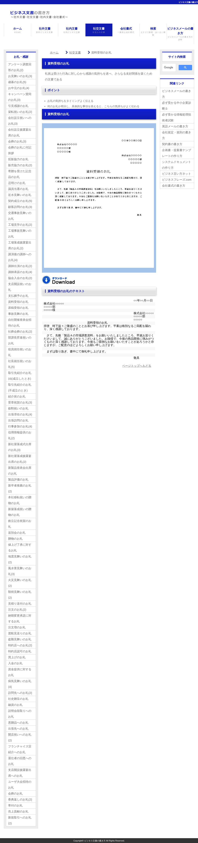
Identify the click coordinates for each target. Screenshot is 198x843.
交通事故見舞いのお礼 (19, 215)
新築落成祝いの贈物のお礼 (19, 511)
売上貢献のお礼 (18, 811)
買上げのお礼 (17, 657)
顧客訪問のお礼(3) (20, 206)
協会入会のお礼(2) (20, 278)
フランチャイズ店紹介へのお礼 (19, 749)
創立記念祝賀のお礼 (19, 523)
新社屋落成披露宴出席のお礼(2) (19, 458)
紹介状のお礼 (17, 396)
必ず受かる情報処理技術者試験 (176, 117)
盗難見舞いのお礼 (19, 639)
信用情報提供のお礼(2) (19, 435)
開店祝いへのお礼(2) (19, 737)
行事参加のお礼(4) (20, 426)
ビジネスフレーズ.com (177, 179)
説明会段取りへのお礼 (19, 713)
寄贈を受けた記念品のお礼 (19, 174)
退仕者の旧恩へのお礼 (19, 761)
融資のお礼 (15, 704)
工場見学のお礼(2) (20, 224)
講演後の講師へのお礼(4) (19, 257)
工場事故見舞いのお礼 (19, 233)
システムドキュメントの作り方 (176, 164)
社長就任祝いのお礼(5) (19, 363)
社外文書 (44, 30)
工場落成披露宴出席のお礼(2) (19, 245)
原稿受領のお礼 (18, 307)
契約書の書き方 (172, 144)
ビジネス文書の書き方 (188, 2)
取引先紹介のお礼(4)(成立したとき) (19, 375)
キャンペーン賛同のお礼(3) (19, 96)
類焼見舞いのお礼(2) (19, 594)
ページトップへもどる (136, 365)
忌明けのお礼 (17, 183)
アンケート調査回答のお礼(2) (19, 67)
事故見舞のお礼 (18, 313)
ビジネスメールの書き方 (180, 34)
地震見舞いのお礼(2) (19, 559)
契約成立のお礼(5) (20, 200)
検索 (153, 32)
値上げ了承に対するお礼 (19, 547)
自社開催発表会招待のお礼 (19, 322)
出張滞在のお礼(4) (20, 414)
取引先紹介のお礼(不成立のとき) (19, 387)
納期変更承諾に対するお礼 (19, 618)
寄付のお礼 (15, 805)
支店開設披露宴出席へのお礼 (19, 772)
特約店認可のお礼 (19, 651)
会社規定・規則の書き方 (176, 135)
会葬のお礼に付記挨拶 (19, 150)
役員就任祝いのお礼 (19, 352)
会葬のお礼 (15, 793)
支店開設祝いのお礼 (19, 286)
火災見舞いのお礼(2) (19, 582)
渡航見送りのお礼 (19, 633)
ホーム (17, 30)
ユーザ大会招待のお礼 (19, 784)
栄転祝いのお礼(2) (20, 111)
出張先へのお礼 (18, 728)
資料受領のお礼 (18, 301)
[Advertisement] (74, 403)
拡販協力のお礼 (18, 159)
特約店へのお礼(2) (20, 645)
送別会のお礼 (17, 532)
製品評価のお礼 (18, 479)
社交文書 (98, 30)
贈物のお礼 (15, 538)
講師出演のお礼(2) (20, 266)
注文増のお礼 (17, 627)
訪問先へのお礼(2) (20, 692)
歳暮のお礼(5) (17, 82)
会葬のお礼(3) (17, 141)
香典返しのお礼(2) (20, 799)
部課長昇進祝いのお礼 (19, 340)
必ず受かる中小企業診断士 (176, 105)
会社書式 (126, 30)
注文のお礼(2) (17, 609)
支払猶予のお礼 (18, 295)
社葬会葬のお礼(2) (20, 331)
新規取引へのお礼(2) (19, 820)
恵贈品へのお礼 (18, 722)
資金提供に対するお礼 (19, 672)
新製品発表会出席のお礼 (19, 470)
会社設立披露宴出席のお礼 (19, 132)
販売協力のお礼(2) (20, 165)
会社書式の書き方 (173, 185)
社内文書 (71, 30)
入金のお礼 (15, 663)
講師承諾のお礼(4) (20, 272)
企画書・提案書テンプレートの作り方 (176, 152)
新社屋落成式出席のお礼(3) (19, 447)
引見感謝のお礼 (18, 105)
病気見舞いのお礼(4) (19, 683)
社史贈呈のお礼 (18, 698)
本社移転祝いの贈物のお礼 (19, 500)
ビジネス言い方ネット (176, 173)
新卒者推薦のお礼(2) (19, 488)
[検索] (168, 67)
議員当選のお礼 (18, 189)
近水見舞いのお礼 (19, 195)
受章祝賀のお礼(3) (20, 402)
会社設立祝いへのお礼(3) (19, 120)
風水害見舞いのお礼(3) (19, 571)
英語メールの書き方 (175, 126)
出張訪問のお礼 (18, 420)
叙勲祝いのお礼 (18, 408)
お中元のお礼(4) (18, 88)
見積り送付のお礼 (19, 603)
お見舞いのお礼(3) (20, 76)
